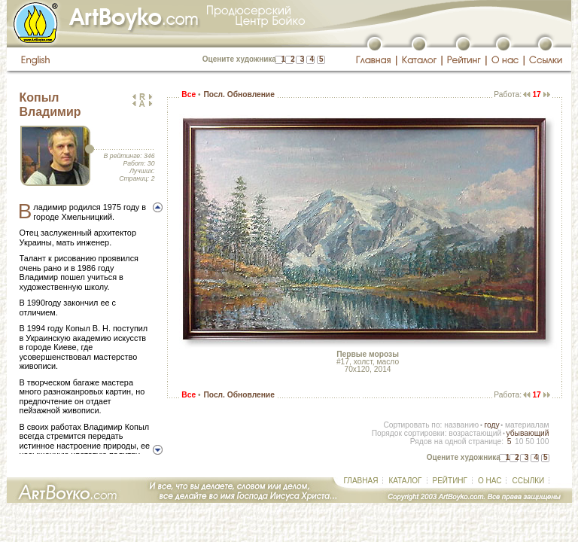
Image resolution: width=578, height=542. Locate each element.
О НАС (489, 481)
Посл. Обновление (238, 94)
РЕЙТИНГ (450, 481)
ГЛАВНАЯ (361, 481)
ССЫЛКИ (528, 481)
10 (519, 441)
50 (529, 441)
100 (542, 441)
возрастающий (475, 433)
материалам (527, 425)
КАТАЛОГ (404, 481)
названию (461, 425)
